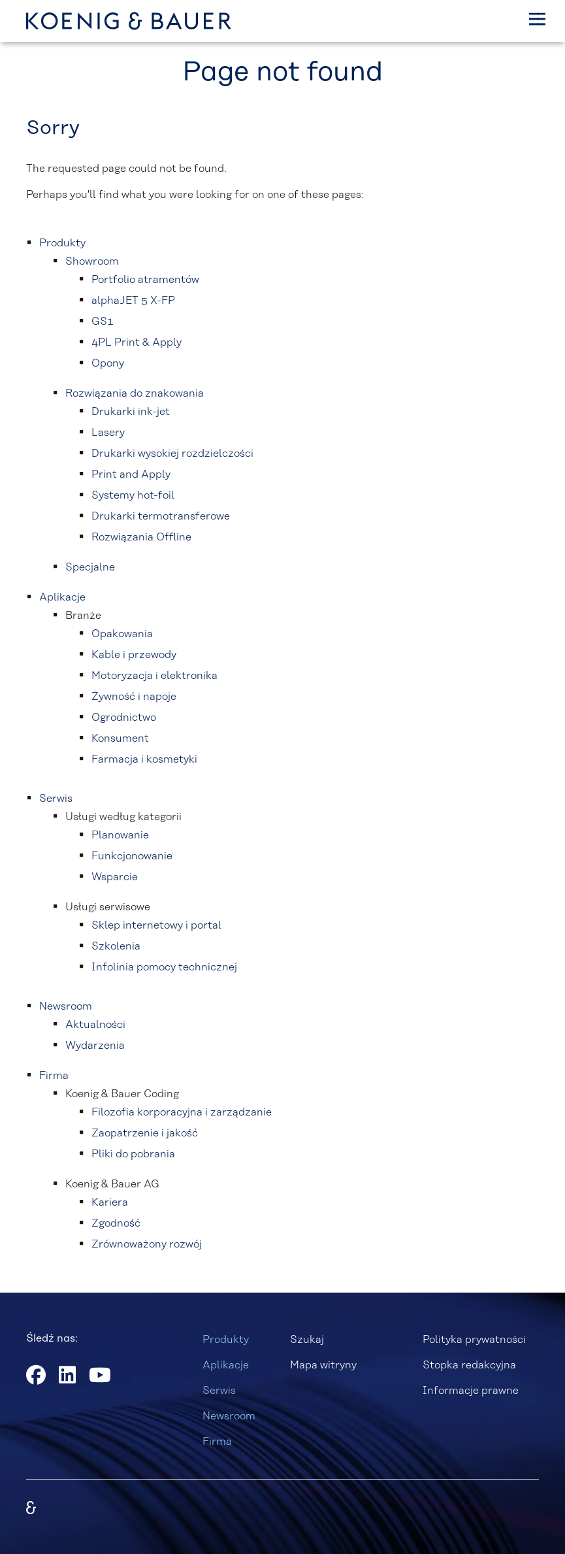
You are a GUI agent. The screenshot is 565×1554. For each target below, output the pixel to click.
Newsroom (228, 1416)
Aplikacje (225, 1365)
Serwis (219, 1390)
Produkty (225, 1339)
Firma (217, 1441)
